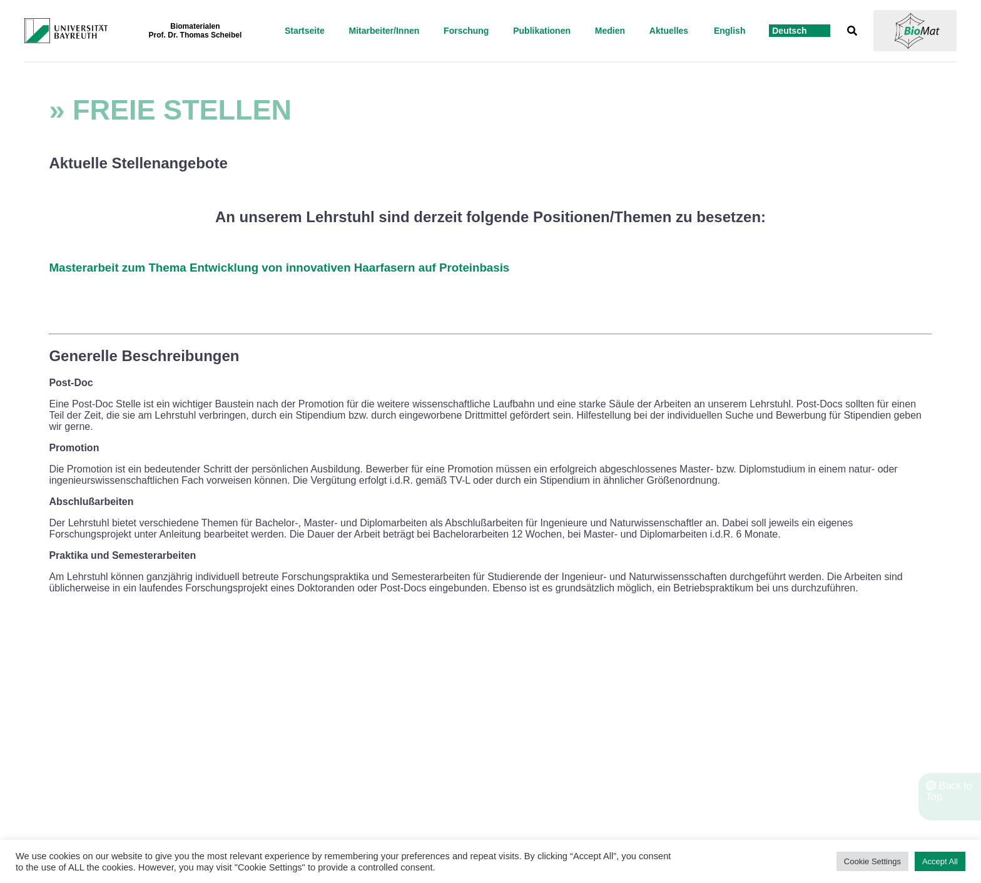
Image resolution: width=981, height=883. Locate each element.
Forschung (466, 31)
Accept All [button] (940, 861)
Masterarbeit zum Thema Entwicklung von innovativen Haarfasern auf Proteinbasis (279, 267)
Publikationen (542, 31)
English (730, 31)
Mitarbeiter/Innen (383, 31)
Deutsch (789, 31)
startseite (305, 31)
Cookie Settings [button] (872, 861)
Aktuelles (668, 31)
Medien (610, 31)
